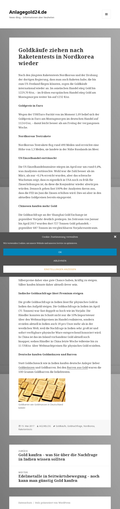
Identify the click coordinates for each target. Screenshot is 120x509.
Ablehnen (60, 260)
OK (60, 252)
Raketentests (25, 429)
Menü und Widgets (106, 18)
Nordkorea (88, 426)
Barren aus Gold (77, 367)
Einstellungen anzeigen (60, 269)
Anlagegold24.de (28, 12)
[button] (115, 236)
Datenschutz (25, 502)
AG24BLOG (45, 426)
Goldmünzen (26, 367)
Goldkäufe (61, 426)
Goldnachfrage (74, 426)
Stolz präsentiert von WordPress (52, 502)
